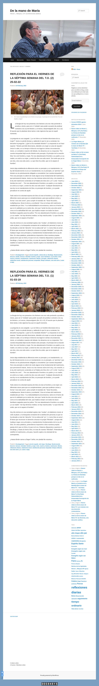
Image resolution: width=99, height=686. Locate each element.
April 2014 (74, 428)
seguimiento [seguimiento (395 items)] (82, 598)
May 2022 (74, 224)
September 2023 (76, 190)
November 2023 (76, 185)
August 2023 (75, 192)
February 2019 (75, 308)
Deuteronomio (58, 255)
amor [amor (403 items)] (79, 528)
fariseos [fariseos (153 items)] (79, 561)
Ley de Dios (54, 256)
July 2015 (74, 396)
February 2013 (75, 458)
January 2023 (75, 207)
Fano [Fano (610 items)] (73, 561)
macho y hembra (15, 258)
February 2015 (75, 407)
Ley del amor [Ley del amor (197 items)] (75, 573)
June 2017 (74, 347)
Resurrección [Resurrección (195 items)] (80, 596)
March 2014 (75, 431)
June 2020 (74, 273)
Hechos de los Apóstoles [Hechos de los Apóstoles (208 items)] (79, 566)
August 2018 (75, 321)
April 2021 (74, 252)
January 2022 (75, 233)
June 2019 (74, 299)
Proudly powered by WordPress (49, 675)
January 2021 (75, 258)
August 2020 (75, 269)
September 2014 (76, 418)
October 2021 (75, 239)
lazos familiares (45, 256)
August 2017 (75, 342)
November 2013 (76, 439)
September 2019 (76, 293)
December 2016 (76, 359)
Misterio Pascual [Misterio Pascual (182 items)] (76, 578)
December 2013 (76, 437)
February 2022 (75, 230)
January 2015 (75, 409)
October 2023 (75, 187)
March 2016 (75, 379)
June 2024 (74, 181)
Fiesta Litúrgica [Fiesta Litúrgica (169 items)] (75, 563)
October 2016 (75, 364)
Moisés (39, 258)
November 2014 (76, 413)
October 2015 (75, 390)
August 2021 (75, 243)
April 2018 (74, 329)
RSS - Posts (75, 69)
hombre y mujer (35, 256)
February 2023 (75, 205)
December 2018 (76, 312)
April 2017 (74, 351)
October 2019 (75, 291)
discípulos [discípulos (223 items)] (82, 541)
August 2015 (75, 394)
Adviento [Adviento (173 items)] (73, 527)
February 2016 (75, 381)
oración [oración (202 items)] (83, 578)
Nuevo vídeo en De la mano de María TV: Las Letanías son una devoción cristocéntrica (79, 507)
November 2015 (76, 387)
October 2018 (75, 317)
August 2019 (75, 295)
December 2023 (76, 183)
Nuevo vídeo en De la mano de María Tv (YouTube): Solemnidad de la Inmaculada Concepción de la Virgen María (80, 156)
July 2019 (74, 297)
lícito (59, 256)
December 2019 (76, 286)
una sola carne (55, 260)
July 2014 (74, 422)
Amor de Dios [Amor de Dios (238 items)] (75, 530)
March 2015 (75, 405)
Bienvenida (20, 60)
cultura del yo (43, 255)
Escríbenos (65, 60)
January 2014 (75, 435)
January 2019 (75, 310)
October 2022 (75, 213)
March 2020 (75, 280)
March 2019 (75, 306)
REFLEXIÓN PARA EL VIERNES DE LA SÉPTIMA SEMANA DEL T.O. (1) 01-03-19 (32, 275)
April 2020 (74, 278)
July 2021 (74, 246)
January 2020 (75, 284)
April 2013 (74, 454)
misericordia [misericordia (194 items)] (75, 576)
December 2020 (76, 261)
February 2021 (75, 256)
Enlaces (56, 60)
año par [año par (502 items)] (83, 533)
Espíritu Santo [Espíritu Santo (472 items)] (77, 544)
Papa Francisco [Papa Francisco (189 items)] (82, 581)
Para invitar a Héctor (45, 60)
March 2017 (75, 353)
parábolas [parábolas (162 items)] (74, 583)
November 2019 (76, 289)
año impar (42, 444)
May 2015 (74, 400)
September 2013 (76, 443)
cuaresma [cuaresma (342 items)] (75, 541)
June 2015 (74, 398)
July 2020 (74, 271)
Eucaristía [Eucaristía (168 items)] (74, 546)
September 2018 (76, 319)
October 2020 (75, 265)
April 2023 (74, 200)
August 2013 (75, 445)
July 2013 (74, 448)
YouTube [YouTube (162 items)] (81, 608)
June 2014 (74, 424)
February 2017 (75, 355)
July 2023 (74, 194)
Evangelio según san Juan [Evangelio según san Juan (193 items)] (79, 549)
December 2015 (76, 385)
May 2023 (74, 198)
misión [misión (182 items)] (81, 576)
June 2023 (74, 196)
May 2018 (74, 327)
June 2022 (74, 222)
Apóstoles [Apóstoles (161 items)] (83, 530)
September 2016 (76, 366)
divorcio (12, 256)
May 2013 (74, 452)
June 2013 (74, 450)
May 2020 (74, 276)
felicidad (27, 256)
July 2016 (74, 370)
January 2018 (75, 336)
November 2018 (76, 314)
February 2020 (75, 282)
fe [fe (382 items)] (82, 561)
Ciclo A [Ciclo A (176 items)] (82, 535)
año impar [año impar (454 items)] (75, 533)
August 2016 (75, 368)
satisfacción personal (27, 260)
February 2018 (75, 334)
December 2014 (76, 411)
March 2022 (75, 228)
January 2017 (75, 357)
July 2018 (74, 323)
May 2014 (74, 426)
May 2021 (74, 250)
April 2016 (74, 377)
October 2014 (75, 415)
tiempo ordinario (45, 260)
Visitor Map (14, 616)
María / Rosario (31, 60)
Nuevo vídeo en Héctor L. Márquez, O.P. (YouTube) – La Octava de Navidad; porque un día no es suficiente (79, 133)
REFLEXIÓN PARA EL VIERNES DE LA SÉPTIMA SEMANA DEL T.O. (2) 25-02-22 (32, 77)
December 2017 (76, 338)
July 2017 (74, 344)
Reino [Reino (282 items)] (73, 596)
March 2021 (75, 254)
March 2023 (75, 202)
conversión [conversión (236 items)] (80, 538)
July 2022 (74, 220)
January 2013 (75, 461)
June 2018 (74, 325)
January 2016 (75, 383)
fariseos (22, 256)
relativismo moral (15, 260)
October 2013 (75, 441)
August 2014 (75, 420)
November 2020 (76, 263)
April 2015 (74, 403)
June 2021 (74, 248)
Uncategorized (20, 255)
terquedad (37, 260)
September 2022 (76, 215)
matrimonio (32, 258)
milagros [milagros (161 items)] (86, 573)
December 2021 (76, 235)
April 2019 (74, 304)
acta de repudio (33, 255)
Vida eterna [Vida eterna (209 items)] (74, 609)
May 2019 (74, 301)
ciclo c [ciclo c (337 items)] (73, 538)
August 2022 (75, 218)
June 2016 (74, 372)
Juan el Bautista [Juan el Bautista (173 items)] (79, 571)
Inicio (12, 60)
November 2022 (76, 211)
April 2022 (74, 226)
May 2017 (74, 349)
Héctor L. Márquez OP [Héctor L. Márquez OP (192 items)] (77, 568)
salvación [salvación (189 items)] (74, 598)
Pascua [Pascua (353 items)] (80, 584)
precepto (43, 258)
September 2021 (76, 241)
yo (20, 449)
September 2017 (76, 340)
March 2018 (75, 332)
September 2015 (76, 392)
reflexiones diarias (52, 258)
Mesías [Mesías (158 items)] (81, 573)
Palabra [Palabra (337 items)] (74, 581)
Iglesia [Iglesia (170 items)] (86, 568)
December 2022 (76, 209)
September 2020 (76, 267)
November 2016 (76, 362)
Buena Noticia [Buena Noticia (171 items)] (75, 535)
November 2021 (76, 237)
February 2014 (75, 433)
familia (17, 256)
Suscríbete (77, 106)
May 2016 (74, 375)
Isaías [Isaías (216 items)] (73, 571)
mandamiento (24, 258)
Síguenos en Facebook (79, 112)
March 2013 (75, 456)
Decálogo (50, 255)
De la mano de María (25, 10)
